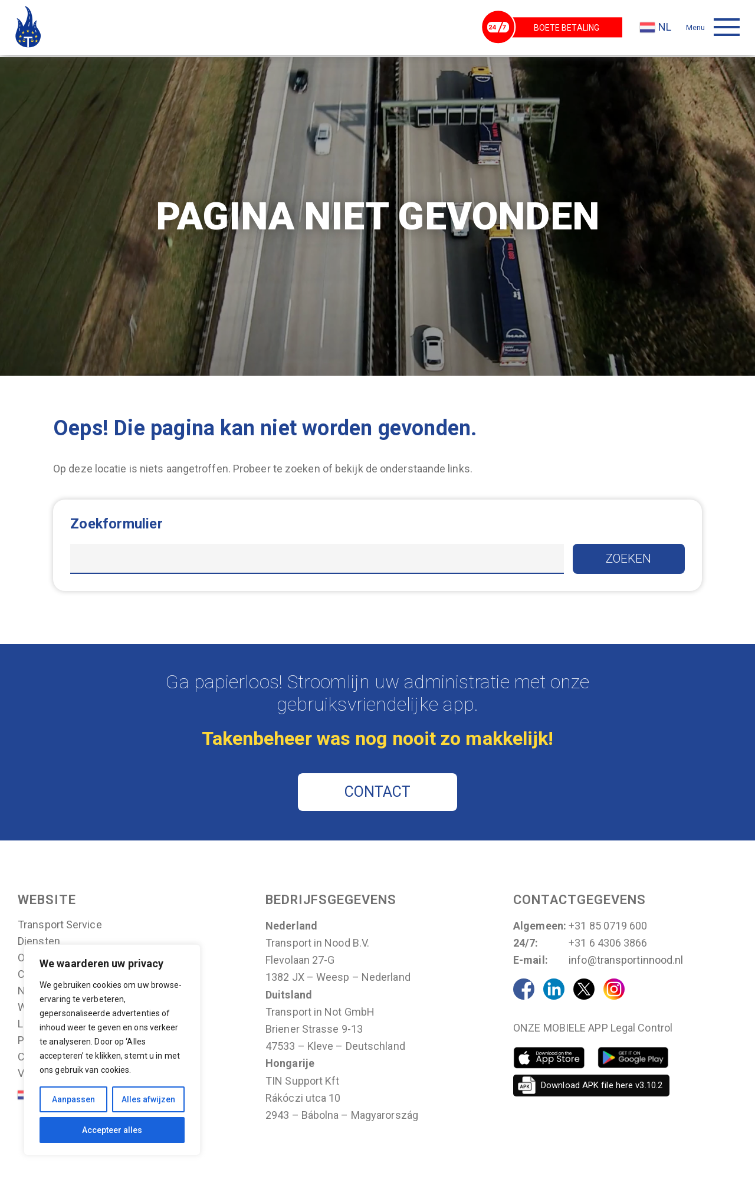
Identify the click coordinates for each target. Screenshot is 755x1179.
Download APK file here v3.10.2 (601, 1087)
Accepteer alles (112, 1130)
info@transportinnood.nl (626, 962)
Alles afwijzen (148, 1099)
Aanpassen (73, 1099)
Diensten (39, 944)
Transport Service (60, 927)
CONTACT (377, 794)
